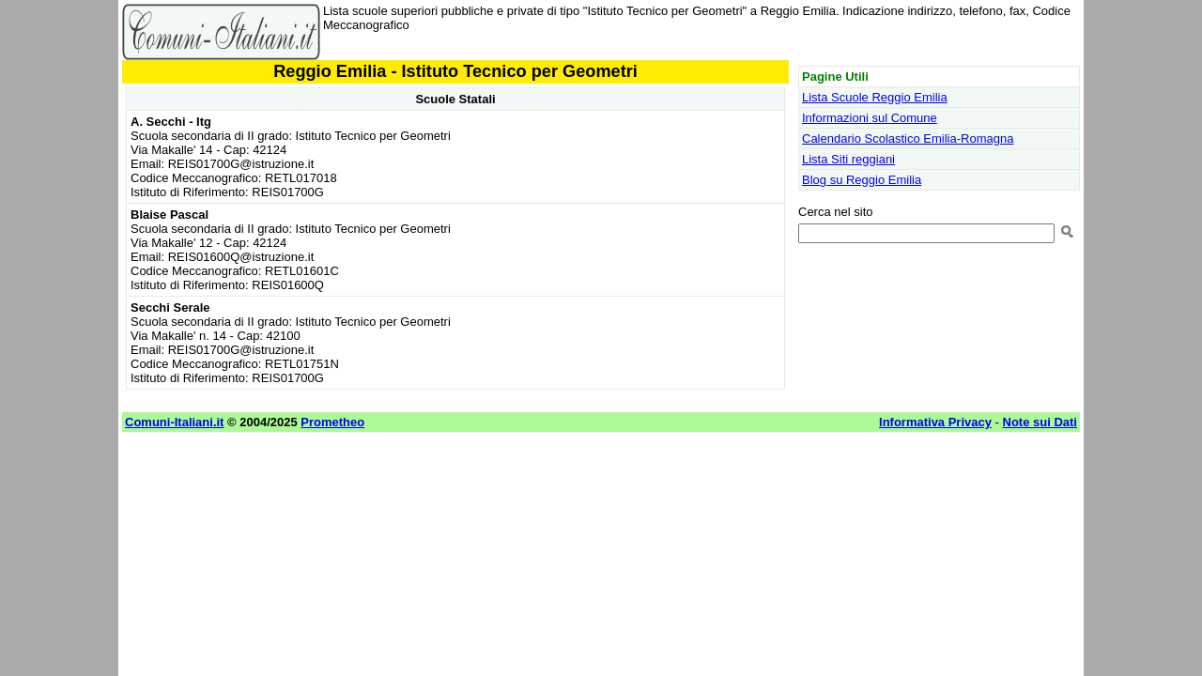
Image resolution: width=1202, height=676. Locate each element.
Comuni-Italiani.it (174, 422)
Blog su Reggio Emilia (861, 180)
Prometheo (332, 422)
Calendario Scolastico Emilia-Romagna (907, 138)
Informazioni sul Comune (869, 118)
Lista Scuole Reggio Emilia (875, 97)
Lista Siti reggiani (848, 159)
